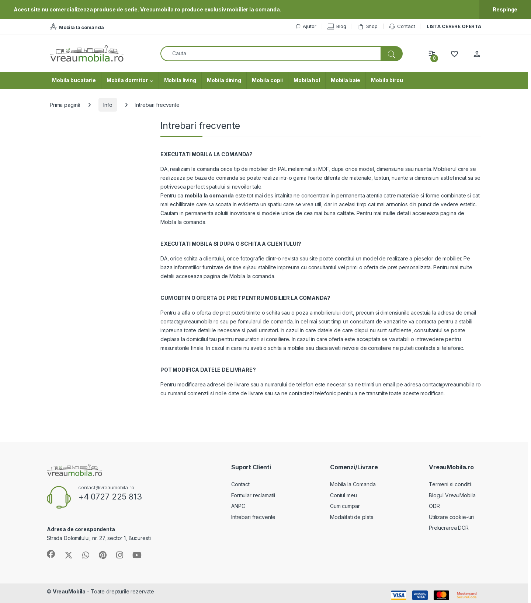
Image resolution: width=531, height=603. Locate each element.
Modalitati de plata (352, 517)
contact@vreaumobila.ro (189, 321)
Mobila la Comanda (353, 484)
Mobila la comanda (182, 222)
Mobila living (180, 80)
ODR (434, 506)
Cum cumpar (345, 506)
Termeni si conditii (450, 484)
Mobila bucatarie (74, 80)
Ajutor (305, 26)
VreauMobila (69, 591)
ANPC (238, 506)
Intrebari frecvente (253, 517)
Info (107, 105)
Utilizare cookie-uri (451, 517)
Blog (336, 26)
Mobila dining (224, 80)
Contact (402, 26)
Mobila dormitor (127, 80)
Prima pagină (65, 105)
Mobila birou (387, 80)
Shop (368, 26)
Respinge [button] (505, 9)
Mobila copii (267, 80)
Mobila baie (345, 80)
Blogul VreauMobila (452, 495)
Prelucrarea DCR (449, 528)
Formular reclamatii (253, 495)
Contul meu (343, 495)
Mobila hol (307, 80)
